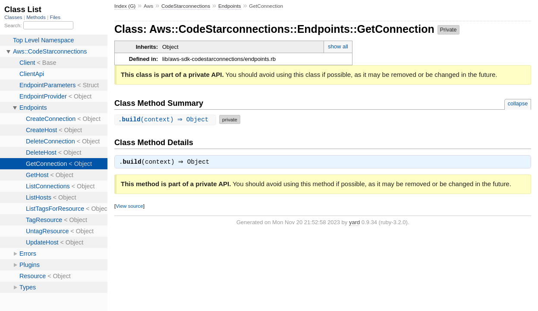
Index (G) (124, 6)
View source (129, 206)
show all (338, 46)
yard (354, 223)
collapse (518, 103)
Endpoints (229, 6)
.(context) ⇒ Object (166, 119)
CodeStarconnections (185, 6)
